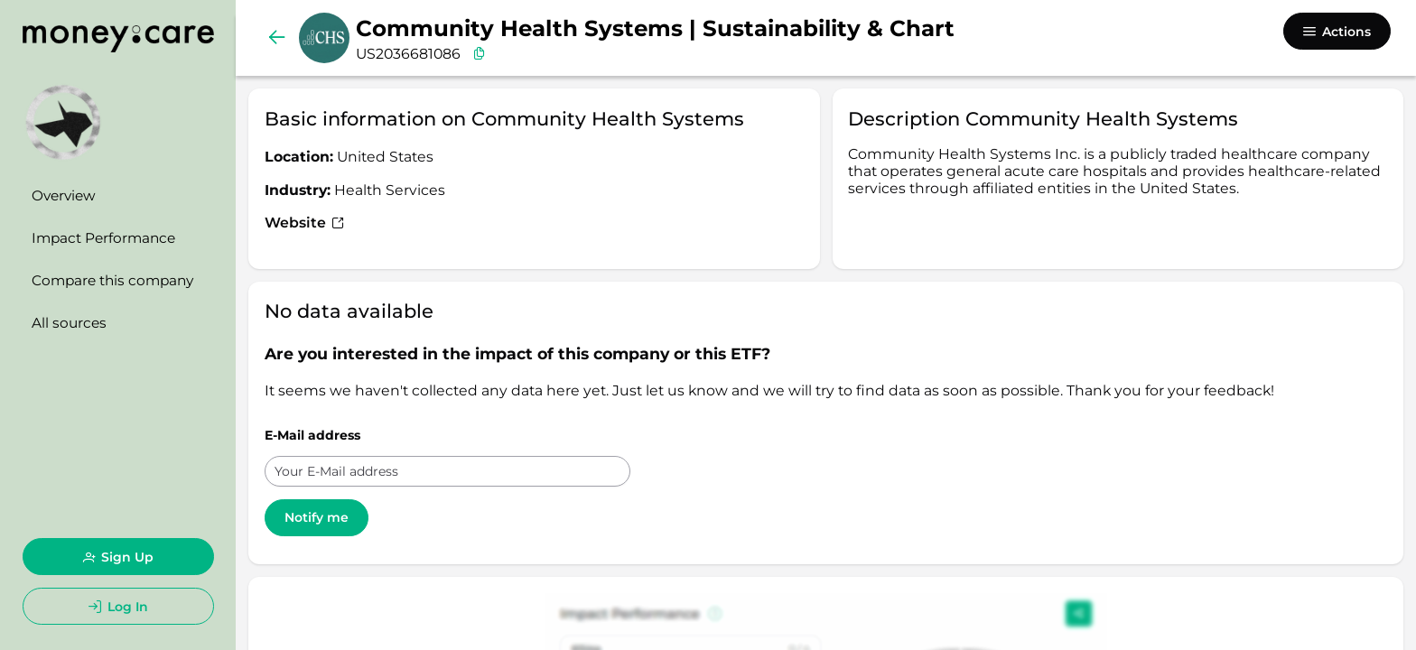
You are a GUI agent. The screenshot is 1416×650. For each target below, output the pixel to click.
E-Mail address (312, 435)
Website (304, 222)
